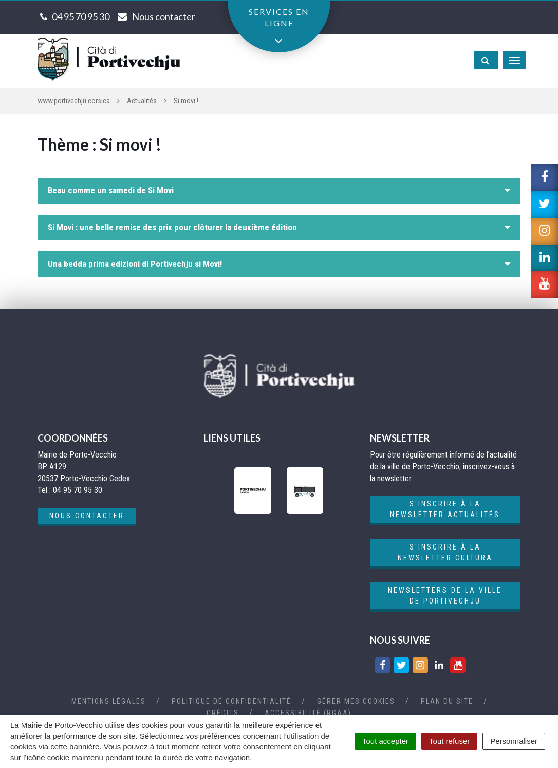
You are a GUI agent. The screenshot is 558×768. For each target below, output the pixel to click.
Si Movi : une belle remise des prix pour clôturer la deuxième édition (172, 227)
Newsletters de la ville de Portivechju (445, 595)
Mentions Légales (108, 701)
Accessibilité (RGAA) (308, 713)
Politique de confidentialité (231, 701)
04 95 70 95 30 (80, 16)
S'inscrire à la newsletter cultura (445, 552)
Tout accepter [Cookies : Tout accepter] (385, 741)
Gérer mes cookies (356, 701)
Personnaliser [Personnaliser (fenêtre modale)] (513, 741)
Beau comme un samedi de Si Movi (111, 190)
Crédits (223, 713)
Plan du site (447, 701)
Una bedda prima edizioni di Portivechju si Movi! (135, 264)
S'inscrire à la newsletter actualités (445, 509)
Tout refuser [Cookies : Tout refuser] (449, 741)
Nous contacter (86, 515)
